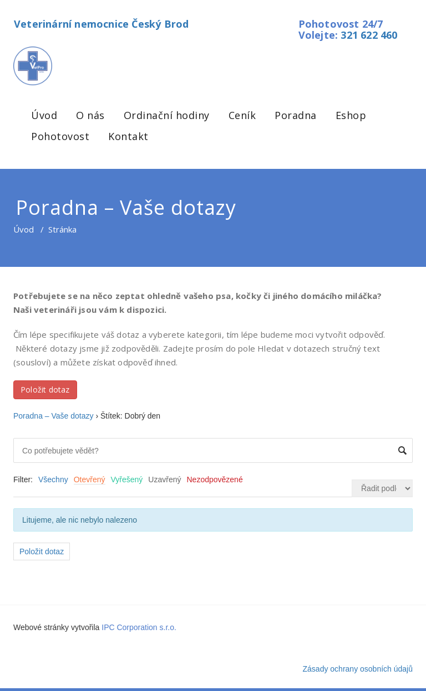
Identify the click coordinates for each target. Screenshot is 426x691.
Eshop (351, 115)
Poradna (296, 115)
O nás (90, 115)
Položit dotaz (41, 551)
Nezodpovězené (215, 479)
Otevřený (89, 479)
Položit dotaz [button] (45, 389)
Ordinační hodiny (167, 115)
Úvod (44, 115)
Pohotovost (60, 136)
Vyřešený (127, 479)
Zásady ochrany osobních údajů (358, 668)
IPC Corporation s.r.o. (139, 627)
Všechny (53, 479)
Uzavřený (164, 479)
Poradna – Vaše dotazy (53, 415)
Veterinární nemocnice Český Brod (101, 23)
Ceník (242, 115)
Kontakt (128, 136)
